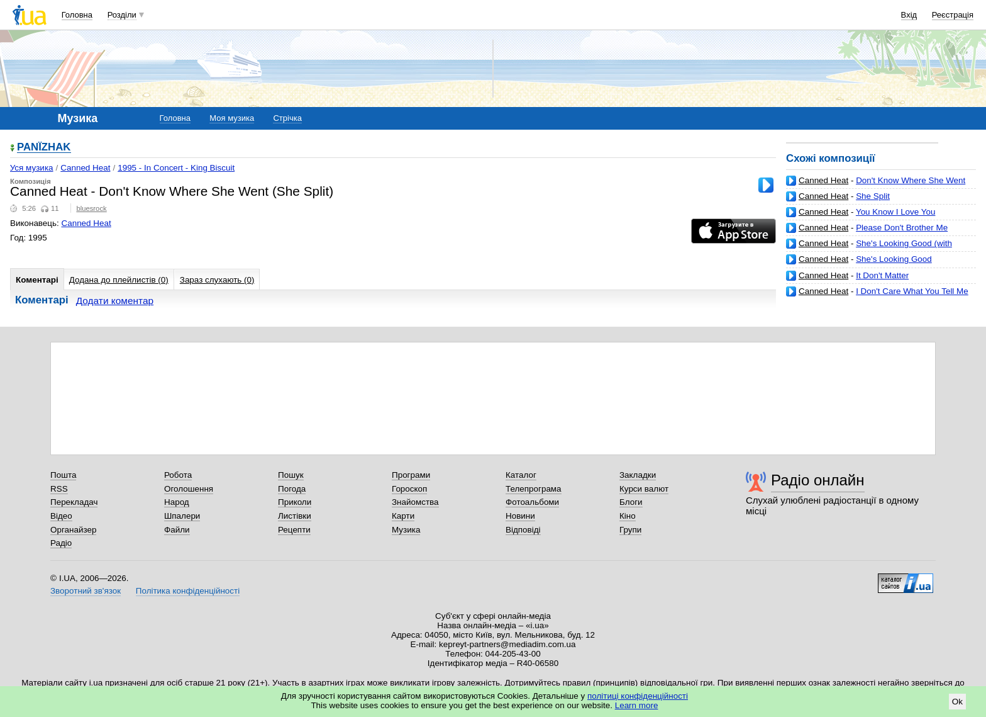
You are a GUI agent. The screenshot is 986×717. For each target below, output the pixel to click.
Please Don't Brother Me (902, 227)
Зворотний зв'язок (85, 591)
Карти (403, 516)
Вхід (909, 15)
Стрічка (287, 118)
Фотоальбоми (532, 502)
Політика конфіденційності (188, 591)
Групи (630, 529)
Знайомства (415, 502)
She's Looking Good (894, 259)
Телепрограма (534, 489)
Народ (176, 502)
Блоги (631, 502)
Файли (177, 529)
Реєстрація (952, 15)
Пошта (63, 475)
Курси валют (643, 489)
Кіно (627, 516)
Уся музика (31, 167)
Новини (520, 516)
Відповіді (523, 529)
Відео (61, 516)
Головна (77, 15)
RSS (59, 489)
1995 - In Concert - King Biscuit (176, 167)
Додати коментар (114, 300)
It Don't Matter (882, 275)
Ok (957, 701)
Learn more (636, 705)
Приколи (294, 502)
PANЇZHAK (44, 147)
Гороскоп (409, 489)
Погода (292, 489)
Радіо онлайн (818, 479)
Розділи (122, 15)
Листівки (294, 516)
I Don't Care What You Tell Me (912, 291)
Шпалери (182, 516)
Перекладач (73, 502)
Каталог (521, 475)
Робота (178, 475)
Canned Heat (823, 180)
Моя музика (231, 118)
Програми (411, 475)
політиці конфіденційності (637, 696)
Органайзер (73, 529)
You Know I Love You (896, 212)
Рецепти (294, 529)
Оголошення (188, 489)
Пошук (291, 475)
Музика (406, 529)
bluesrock (91, 208)
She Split (873, 196)
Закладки (637, 475)
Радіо (61, 543)
